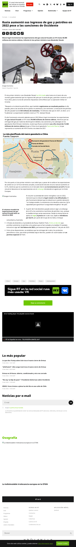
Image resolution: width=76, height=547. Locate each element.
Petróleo (32, 281)
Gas (24, 281)
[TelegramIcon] (54, 4)
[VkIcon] (44, 4)
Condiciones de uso (34, 524)
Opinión (40, 11)
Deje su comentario (38, 303)
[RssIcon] (48, 539)
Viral (16, 11)
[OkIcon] (60, 4)
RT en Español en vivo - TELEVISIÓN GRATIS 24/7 (22, 339)
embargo (40, 189)
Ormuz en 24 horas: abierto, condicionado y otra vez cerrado (24, 373)
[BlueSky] (57, 4)
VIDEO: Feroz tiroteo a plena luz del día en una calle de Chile (24, 386)
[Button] (39, 4)
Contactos (32, 513)
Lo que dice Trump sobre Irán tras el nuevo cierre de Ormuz (24, 360)
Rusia (40, 281)
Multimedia (53, 11)
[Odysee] (31, 539)
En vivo (29, 4)
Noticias (7, 11)
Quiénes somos (33, 510)
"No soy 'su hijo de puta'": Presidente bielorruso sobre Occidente (26, 380)
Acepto (14, 408)
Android (56, 510)
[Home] (5, 4)
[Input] (38, 402)
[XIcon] (50, 4)
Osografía (9, 437)
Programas (28, 11)
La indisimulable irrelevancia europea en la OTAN (25, 484)
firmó (51, 223)
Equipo (31, 516)
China (8, 281)
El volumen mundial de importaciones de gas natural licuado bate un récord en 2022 (10, 212)
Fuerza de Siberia (53, 126)
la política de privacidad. (16, 408)
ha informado (40, 95)
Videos (5, 516)
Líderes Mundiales (8, 525)
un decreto (57, 223)
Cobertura (32, 519)
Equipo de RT (67, 11)
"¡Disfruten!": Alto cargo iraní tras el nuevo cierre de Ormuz (24, 367)
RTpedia (5, 522)
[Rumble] (47, 4)
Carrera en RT (33, 522)
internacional (51, 281)
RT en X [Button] (38, 499)
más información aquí (45, 543)
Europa (16, 281)
